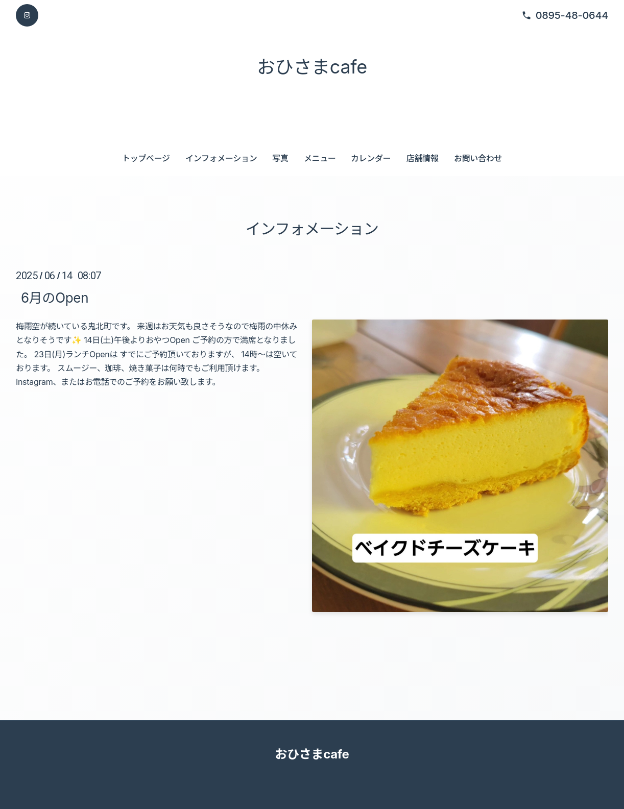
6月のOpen (54, 298)
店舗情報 (422, 158)
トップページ (146, 158)
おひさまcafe (312, 67)
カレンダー (371, 158)
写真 (280, 158)
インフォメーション (221, 158)
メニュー (320, 158)
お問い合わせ (478, 158)
